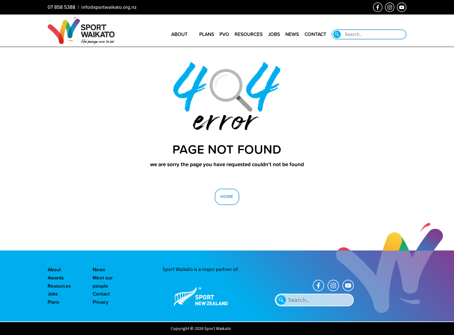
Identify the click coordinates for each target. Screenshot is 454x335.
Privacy (100, 301)
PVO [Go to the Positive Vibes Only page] (224, 34)
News (99, 269)
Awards (56, 277)
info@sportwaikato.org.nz (109, 6)
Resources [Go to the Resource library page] (249, 34)
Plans (53, 301)
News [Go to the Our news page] (292, 34)
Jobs (53, 293)
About (54, 269)
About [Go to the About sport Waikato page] (179, 34)
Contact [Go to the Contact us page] (315, 34)
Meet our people (103, 281)
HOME (227, 196)
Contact (101, 293)
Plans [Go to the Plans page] (206, 34)
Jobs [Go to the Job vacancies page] (274, 34)
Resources (59, 285)
